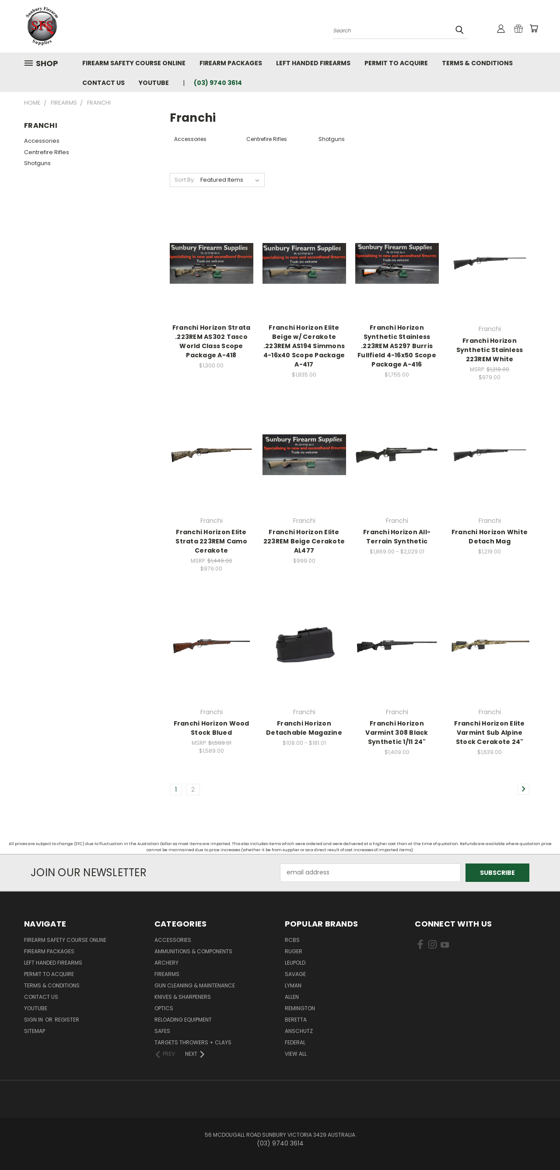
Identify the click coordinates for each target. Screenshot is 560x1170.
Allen (292, 997)
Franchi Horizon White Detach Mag (490, 537)
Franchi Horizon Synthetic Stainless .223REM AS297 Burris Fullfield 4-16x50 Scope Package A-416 (396, 346)
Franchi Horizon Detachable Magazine (304, 728)
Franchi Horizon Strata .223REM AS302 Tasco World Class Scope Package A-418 (211, 341)
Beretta (296, 1019)
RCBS (292, 940)
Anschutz (299, 1031)
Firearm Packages (231, 63)
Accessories (42, 141)
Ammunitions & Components (193, 951)
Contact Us (103, 82)
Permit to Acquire (396, 63)
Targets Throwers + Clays (192, 1042)
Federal (295, 1042)
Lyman (293, 985)
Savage (295, 974)
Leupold (295, 962)
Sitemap (34, 1031)
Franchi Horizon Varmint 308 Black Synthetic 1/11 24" (396, 732)
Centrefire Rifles (46, 152)
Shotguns (37, 163)
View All (296, 1053)
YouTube (154, 82)
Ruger (293, 951)
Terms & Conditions (477, 63)
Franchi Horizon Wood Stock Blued (211, 728)
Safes (162, 1031)
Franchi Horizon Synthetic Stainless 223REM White (489, 349)
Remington (300, 1008)
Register (67, 1019)
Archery (166, 962)
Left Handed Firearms (313, 63)
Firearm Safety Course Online (134, 63)
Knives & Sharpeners (182, 997)
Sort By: (185, 180)
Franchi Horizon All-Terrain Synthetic (396, 537)
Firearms (166, 974)
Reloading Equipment (183, 1019)
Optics (163, 1008)
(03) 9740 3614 (218, 82)
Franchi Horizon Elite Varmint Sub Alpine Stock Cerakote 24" (489, 732)
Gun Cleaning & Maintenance (194, 985)
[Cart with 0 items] (533, 28)
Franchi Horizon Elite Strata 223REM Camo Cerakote (211, 541)
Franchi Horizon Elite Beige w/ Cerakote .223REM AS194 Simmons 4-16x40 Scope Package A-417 (304, 346)
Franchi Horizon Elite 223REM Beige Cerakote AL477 (304, 541)
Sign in (34, 1019)
